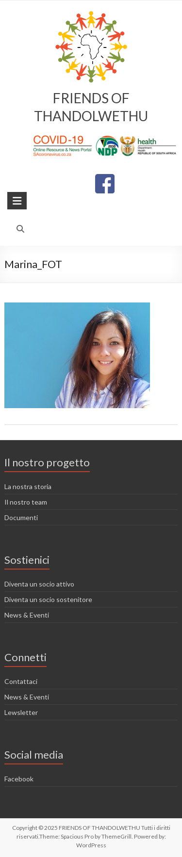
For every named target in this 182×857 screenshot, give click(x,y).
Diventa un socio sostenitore (48, 599)
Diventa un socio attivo (39, 584)
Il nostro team (25, 502)
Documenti (21, 517)
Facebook (18, 779)
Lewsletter (21, 712)
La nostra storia (27, 486)
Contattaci (20, 681)
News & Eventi (26, 615)
